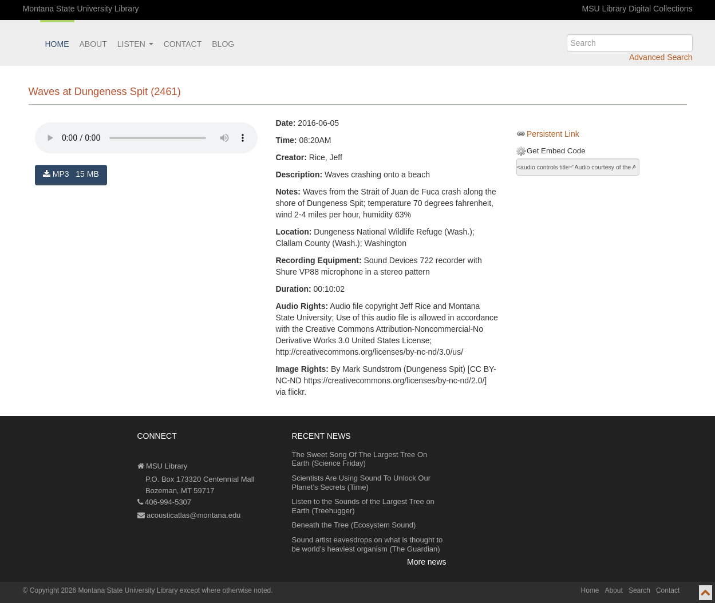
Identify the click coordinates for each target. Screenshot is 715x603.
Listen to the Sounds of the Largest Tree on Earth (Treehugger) (363, 506)
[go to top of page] (705, 592)
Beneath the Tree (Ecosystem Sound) (354, 525)
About (93, 44)
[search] (630, 42)
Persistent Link (553, 133)
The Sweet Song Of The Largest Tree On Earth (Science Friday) (360, 459)
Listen (135, 44)
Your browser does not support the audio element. (146, 137)
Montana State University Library (81, 8)
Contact (183, 44)
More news (426, 561)
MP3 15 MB (71, 173)
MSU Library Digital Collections (637, 8)
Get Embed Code (556, 150)
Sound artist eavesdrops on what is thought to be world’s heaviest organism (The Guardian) (367, 544)
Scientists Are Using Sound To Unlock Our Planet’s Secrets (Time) (361, 482)
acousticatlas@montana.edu (189, 515)
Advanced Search (661, 57)
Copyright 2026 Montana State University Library (104, 590)
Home (57, 44)
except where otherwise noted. (226, 590)
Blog (223, 44)
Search (639, 590)
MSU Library (162, 466)
